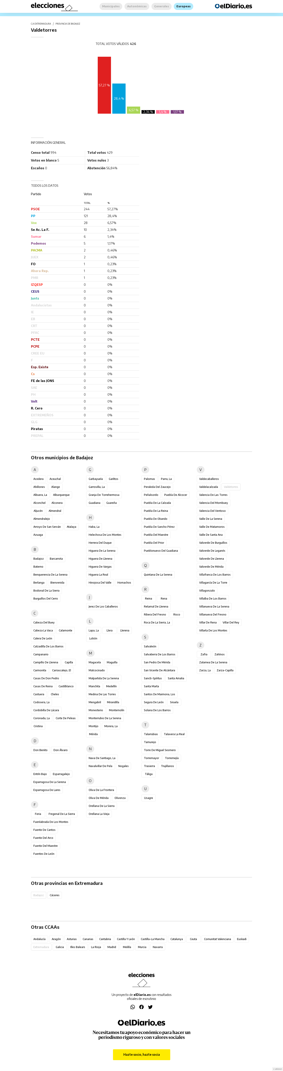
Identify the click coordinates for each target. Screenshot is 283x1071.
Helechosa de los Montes (105, 534)
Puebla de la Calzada (157, 502)
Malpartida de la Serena (104, 678)
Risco (176, 614)
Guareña (111, 502)
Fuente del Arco (43, 837)
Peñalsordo (151, 495)
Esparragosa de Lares (46, 790)
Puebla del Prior (154, 542)
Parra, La (166, 479)
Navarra (158, 947)
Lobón (93, 638)
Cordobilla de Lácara (46, 710)
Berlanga (38, 582)
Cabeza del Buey (44, 622)
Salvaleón (150, 646)
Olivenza (120, 798)
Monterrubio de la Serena (105, 718)
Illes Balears (77, 947)
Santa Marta (151, 686)
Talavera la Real (174, 734)
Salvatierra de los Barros (159, 654)
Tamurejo (150, 742)
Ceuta (193, 939)
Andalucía (39, 939)
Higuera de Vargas (100, 566)
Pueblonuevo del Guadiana (161, 550)
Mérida (93, 734)
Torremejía (172, 758)
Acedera (38, 479)
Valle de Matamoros (212, 526)
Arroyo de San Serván (47, 526)
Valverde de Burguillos (213, 542)
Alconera (57, 502)
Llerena (124, 630)
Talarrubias (151, 734)
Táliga (149, 774)
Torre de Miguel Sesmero (160, 750)
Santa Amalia (176, 678)
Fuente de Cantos (44, 829)
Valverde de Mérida (211, 566)
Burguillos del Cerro (45, 598)
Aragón (56, 939)
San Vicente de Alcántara (159, 670)
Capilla (69, 662)
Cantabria (105, 939)
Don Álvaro (61, 750)
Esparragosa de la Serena (49, 782)
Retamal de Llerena (156, 606)
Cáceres (54, 895)
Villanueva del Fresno (212, 614)
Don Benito (40, 750)
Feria (38, 814)
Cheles (55, 694)
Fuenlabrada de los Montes (50, 822)
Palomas (149, 479)
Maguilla (112, 662)
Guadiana (94, 502)
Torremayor (151, 758)
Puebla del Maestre (156, 534)
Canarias (88, 939)
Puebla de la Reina (156, 510)
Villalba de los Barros (212, 598)
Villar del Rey (231, 622)
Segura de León (154, 702)
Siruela (174, 702)
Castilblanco (66, 686)
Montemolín (116, 710)
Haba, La (94, 526)
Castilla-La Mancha (152, 939)
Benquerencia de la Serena (50, 574)
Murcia (142, 947)
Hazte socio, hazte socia (141, 1054)
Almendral (55, 510)
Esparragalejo (61, 774)
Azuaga (38, 534)
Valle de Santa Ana (211, 534)
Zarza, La (205, 670)
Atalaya (71, 526)
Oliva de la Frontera (101, 790)
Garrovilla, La (97, 487)
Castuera (38, 694)
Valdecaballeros (209, 479)
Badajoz (38, 558)
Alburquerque (61, 495)
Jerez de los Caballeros (103, 606)
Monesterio (96, 710)
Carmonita (39, 670)
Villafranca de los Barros (215, 574)
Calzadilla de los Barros (48, 646)
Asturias (72, 939)
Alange (55, 487)
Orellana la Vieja (99, 814)
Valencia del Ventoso (212, 510)
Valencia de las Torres (213, 495)
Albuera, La (40, 495)
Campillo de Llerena (45, 662)
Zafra (204, 654)
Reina (148, 598)
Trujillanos (167, 766)
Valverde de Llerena (211, 558)
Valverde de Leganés (212, 550)
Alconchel (39, 502)
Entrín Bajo (40, 774)
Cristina (38, 726)
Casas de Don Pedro (46, 678)
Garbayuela (96, 479)
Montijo (93, 726)
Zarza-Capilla (225, 670)
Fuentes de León (43, 853)
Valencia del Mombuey (213, 502)
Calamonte (65, 630)
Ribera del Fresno (155, 614)
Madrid (111, 947)
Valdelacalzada (208, 487)
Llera (110, 630)
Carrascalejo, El (61, 670)
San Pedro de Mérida (157, 662)
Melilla (127, 947)
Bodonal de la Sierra (46, 590)
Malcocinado (97, 670)
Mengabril (95, 702)
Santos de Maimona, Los (159, 694)
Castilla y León (126, 939)
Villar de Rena (208, 622)
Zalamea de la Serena (213, 662)
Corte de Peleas (66, 718)
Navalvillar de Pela (100, 766)
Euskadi (242, 939)
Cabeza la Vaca (43, 630)
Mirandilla (113, 702)
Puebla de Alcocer (175, 495)
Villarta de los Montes (213, 630)
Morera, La (111, 726)
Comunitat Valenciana (217, 939)
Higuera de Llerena (100, 558)
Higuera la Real (98, 574)
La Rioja (96, 947)
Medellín (111, 686)
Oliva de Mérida (99, 798)
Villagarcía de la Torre (213, 582)
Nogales (123, 766)
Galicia (60, 947)
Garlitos (113, 479)
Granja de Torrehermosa (104, 495)
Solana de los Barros (157, 710)
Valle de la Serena (210, 518)
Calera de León (42, 638)
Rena (164, 598)
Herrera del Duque (100, 542)
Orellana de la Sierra (102, 806)
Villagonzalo (207, 590)
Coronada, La (41, 718)
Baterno (38, 566)
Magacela (95, 662)
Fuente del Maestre (45, 845)
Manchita (94, 686)
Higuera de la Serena (102, 550)
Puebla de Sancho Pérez (159, 526)
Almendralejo (41, 518)
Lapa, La (94, 630)
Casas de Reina (43, 686)
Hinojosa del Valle (100, 582)
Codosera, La (41, 702)
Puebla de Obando (155, 518)
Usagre (148, 798)
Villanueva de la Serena (214, 606)
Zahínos (219, 654)
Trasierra (149, 766)
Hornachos (124, 582)
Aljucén (38, 510)
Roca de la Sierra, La (157, 622)
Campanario (40, 654)
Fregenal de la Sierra (62, 814)
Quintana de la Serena (158, 574)
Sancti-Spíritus (153, 678)
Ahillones (39, 487)
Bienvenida (57, 582)
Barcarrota (56, 558)
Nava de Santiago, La (102, 758)
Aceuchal (55, 479)
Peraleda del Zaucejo (157, 487)
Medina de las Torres (102, 694)
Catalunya (176, 939)
